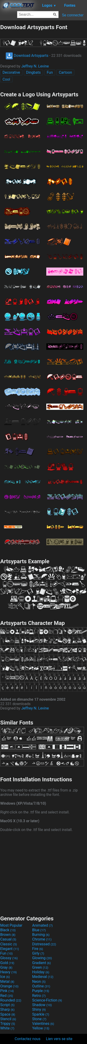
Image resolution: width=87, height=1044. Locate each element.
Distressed (44, 944)
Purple (40, 991)
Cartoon (65, 72)
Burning (41, 934)
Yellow (40, 1028)
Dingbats (33, 72)
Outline (41, 986)
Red (6, 995)
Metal (7, 981)
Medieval (42, 976)
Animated (42, 925)
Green (40, 967)
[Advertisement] (43, 873)
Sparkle (40, 1014)
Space (7, 1014)
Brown (7, 934)
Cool (6, 79)
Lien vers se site (59, 1039)
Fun (50, 72)
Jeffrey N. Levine (35, 66)
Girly (38, 953)
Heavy (8, 972)
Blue (39, 930)
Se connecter (73, 15)
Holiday (40, 972)
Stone (39, 1019)
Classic (8, 944)
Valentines (43, 1023)
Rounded (10, 1000)
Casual (8, 939)
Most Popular (11, 925)
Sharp (7, 1009)
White (7, 1028)
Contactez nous (27, 1039)
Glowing (42, 958)
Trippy (7, 1023)
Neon (39, 981)
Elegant (9, 949)
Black (8, 930)
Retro (39, 995)
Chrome (42, 939)
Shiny (39, 1009)
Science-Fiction (47, 1000)
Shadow (42, 1005)
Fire (37, 949)
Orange (9, 986)
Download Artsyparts (27, 55)
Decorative (11, 72)
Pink (7, 991)
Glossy (9, 958)
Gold (7, 963)
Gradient (41, 963)
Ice (5, 976)
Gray (6, 967)
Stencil (8, 1019)
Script (7, 1005)
